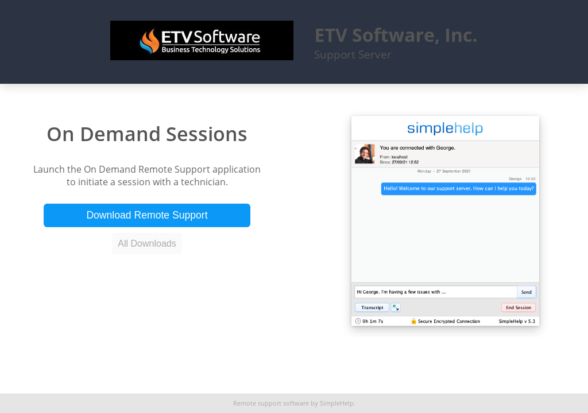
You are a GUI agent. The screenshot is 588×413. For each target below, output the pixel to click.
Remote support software (271, 403)
